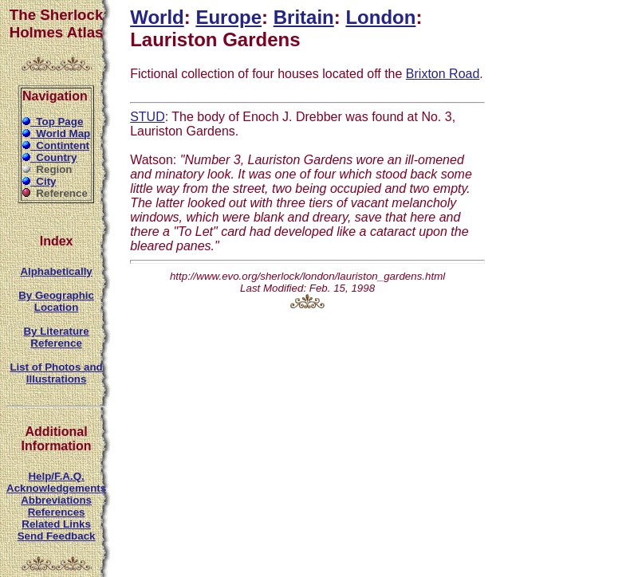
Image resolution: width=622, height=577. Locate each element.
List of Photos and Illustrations (56, 373)
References (56, 512)
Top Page (52, 122)
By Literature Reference (56, 337)
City (39, 181)
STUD (147, 117)
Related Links (56, 524)
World (157, 17)
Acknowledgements (56, 488)
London (380, 17)
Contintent (55, 145)
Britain (304, 17)
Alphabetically (56, 271)
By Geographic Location (56, 301)
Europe (228, 17)
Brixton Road (443, 73)
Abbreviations (56, 500)
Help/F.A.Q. (56, 476)
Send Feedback (57, 536)
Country (49, 157)
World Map (56, 133)
